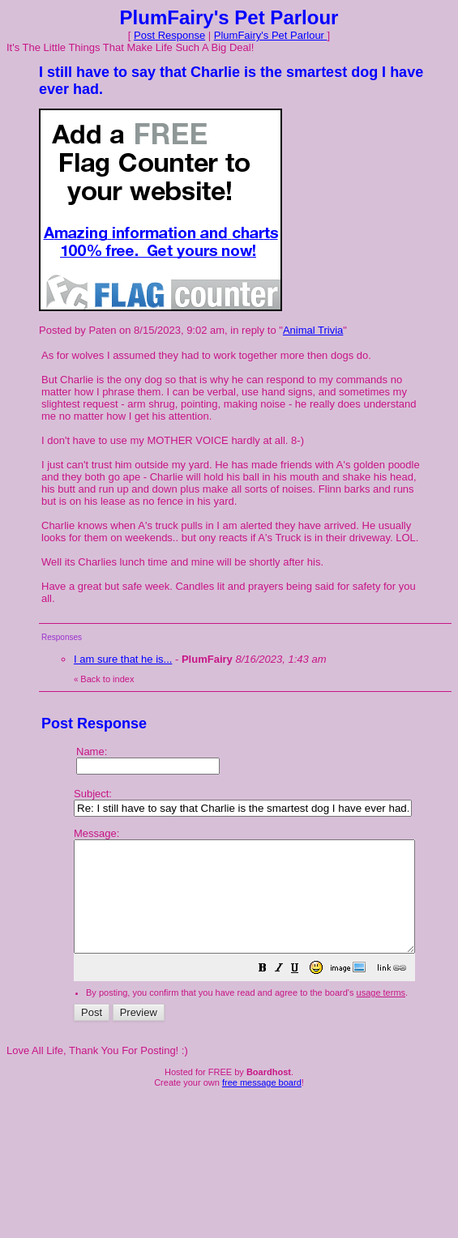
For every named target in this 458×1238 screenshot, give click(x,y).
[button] (303, 992)
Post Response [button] (169, 35)
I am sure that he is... (123, 659)
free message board (262, 1104)
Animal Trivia (313, 330)
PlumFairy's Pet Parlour (270, 35)
